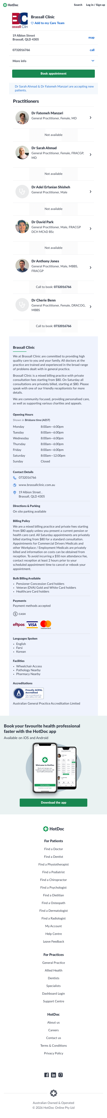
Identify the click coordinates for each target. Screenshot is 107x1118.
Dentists (53, 978)
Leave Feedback (53, 941)
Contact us (53, 1038)
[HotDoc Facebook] (46, 1075)
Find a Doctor (53, 849)
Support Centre (53, 1001)
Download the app (53, 802)
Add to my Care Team (48, 23)
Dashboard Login (53, 993)
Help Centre (53, 933)
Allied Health (53, 970)
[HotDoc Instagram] (60, 1075)
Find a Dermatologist (53, 910)
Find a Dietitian (53, 895)
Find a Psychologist (53, 887)
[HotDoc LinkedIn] (53, 1075)
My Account (53, 926)
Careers (53, 1030)
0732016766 (27, 477)
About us (53, 1022)
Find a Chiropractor (53, 879)
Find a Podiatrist (53, 872)
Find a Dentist (53, 856)
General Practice (53, 962)
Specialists (53, 986)
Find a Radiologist (54, 918)
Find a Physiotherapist (53, 864)
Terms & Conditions (53, 1045)
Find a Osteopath (53, 903)
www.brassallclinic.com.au (37, 485)
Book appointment (53, 73)
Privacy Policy (53, 1053)
